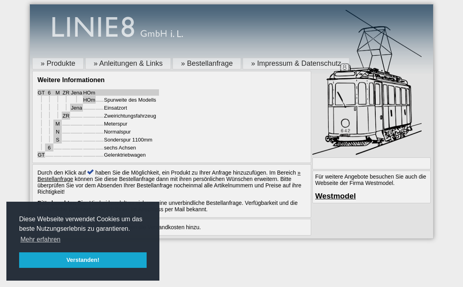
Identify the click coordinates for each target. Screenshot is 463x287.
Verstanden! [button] (83, 260)
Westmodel (335, 196)
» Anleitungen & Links (128, 63)
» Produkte (58, 63)
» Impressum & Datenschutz (296, 63)
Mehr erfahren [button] (40, 239)
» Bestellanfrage (207, 63)
